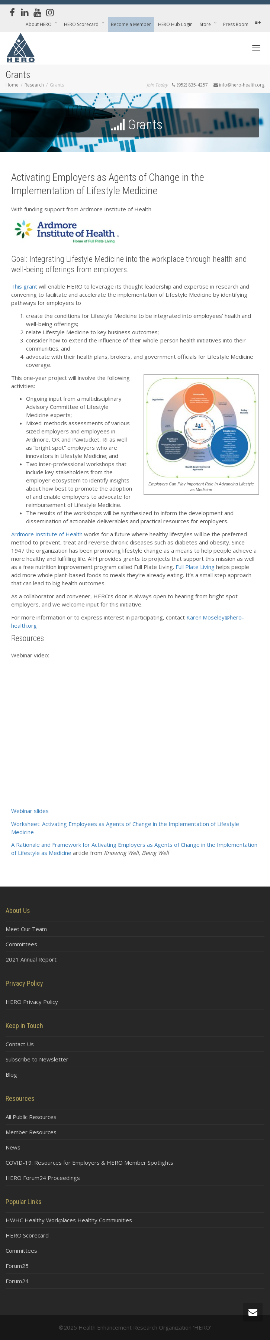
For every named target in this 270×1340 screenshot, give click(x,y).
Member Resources (31, 1132)
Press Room (235, 24)
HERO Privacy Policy (32, 1001)
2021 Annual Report (31, 959)
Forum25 (17, 1265)
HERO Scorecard (82, 24)
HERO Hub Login (175, 24)
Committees (21, 944)
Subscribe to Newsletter (37, 1059)
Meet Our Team (26, 929)
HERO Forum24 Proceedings (43, 1177)
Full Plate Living (195, 566)
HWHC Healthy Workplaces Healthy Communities (69, 1220)
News (13, 1147)
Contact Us (20, 1044)
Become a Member (131, 24)
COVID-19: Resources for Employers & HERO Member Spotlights (89, 1162)
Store (206, 24)
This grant (24, 286)
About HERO (39, 24)
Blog (11, 1074)
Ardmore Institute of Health (47, 534)
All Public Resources (31, 1117)
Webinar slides (30, 810)
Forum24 (17, 1281)
